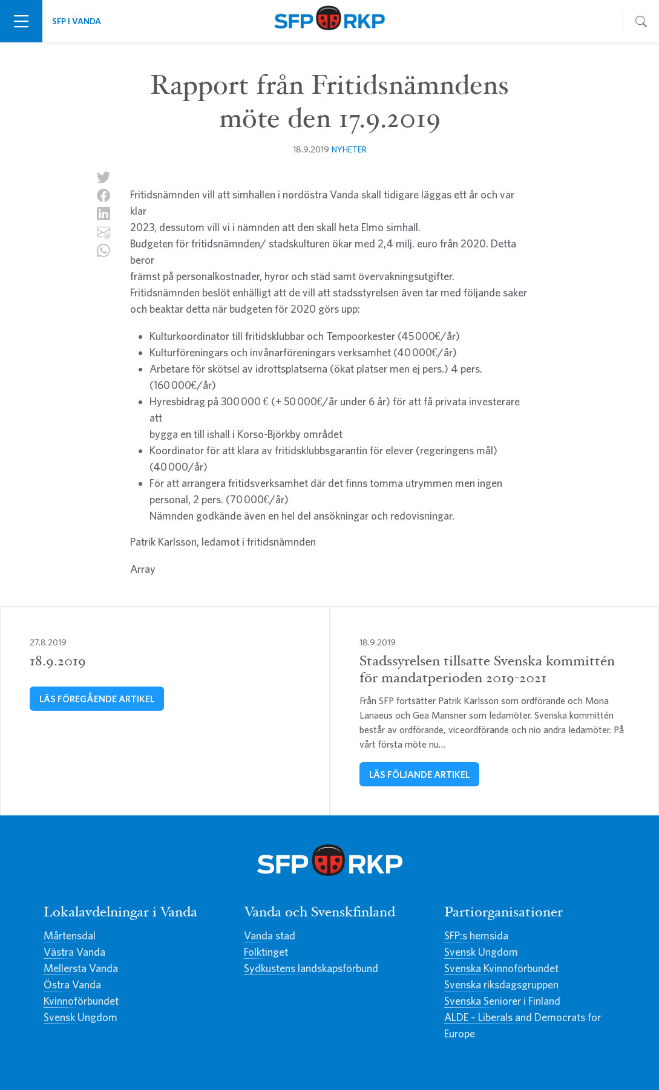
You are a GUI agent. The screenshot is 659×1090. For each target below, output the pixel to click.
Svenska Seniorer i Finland (502, 1000)
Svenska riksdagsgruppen (501, 984)
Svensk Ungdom (80, 1017)
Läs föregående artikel (96, 698)
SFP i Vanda (76, 21)
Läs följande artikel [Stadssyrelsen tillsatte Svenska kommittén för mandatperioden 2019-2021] (419, 774)
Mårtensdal (70, 935)
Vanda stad (269, 935)
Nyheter (349, 149)
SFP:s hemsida (476, 935)
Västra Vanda (74, 951)
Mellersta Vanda (81, 968)
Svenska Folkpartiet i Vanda (329, 21)
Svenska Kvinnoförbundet (501, 968)
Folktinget (266, 951)
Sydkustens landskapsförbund (311, 968)
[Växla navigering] (21, 21)
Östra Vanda (72, 984)
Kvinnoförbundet (81, 1000)
